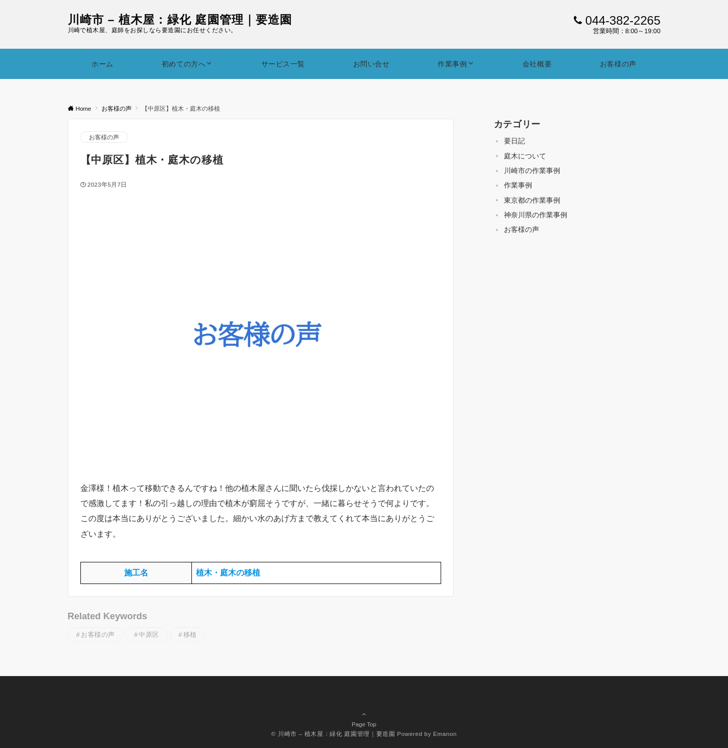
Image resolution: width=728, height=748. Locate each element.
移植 (190, 634)
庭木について (525, 156)
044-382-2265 (622, 20)
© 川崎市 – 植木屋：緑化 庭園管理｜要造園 (333, 733)
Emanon (445, 733)
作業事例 (518, 185)
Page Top (364, 709)
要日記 (514, 141)
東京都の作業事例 (532, 200)
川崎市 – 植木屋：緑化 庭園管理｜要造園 (180, 19)
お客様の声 (104, 137)
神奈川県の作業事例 (535, 215)
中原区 (149, 634)
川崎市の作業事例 (532, 171)
